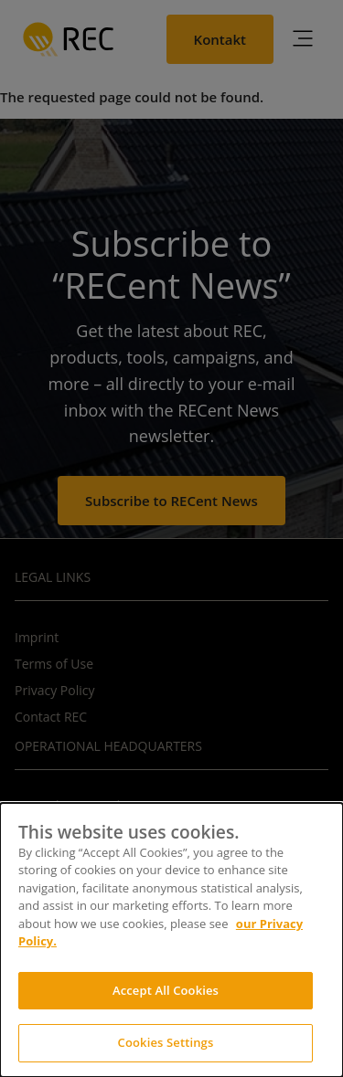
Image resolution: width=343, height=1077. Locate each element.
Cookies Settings (166, 1042)
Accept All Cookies (166, 990)
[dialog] (171, 940)
